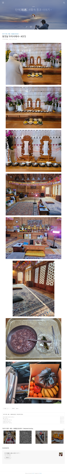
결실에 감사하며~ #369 (7, 422)
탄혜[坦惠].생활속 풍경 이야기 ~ (33, 9)
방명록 (31, 27)
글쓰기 (26, 27)
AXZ (33, 473)
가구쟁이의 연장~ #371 (7, 419)
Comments (5, 448)
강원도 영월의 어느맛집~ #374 (8, 417)
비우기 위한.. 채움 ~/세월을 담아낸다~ (10, 34)
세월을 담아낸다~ (13, 414)
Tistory (40, 473)
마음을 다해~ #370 (6, 421)
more (64, 429)
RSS (35, 27)
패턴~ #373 (5, 418)
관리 (40, 27)
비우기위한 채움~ (7, 455)
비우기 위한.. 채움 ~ (6, 414)
